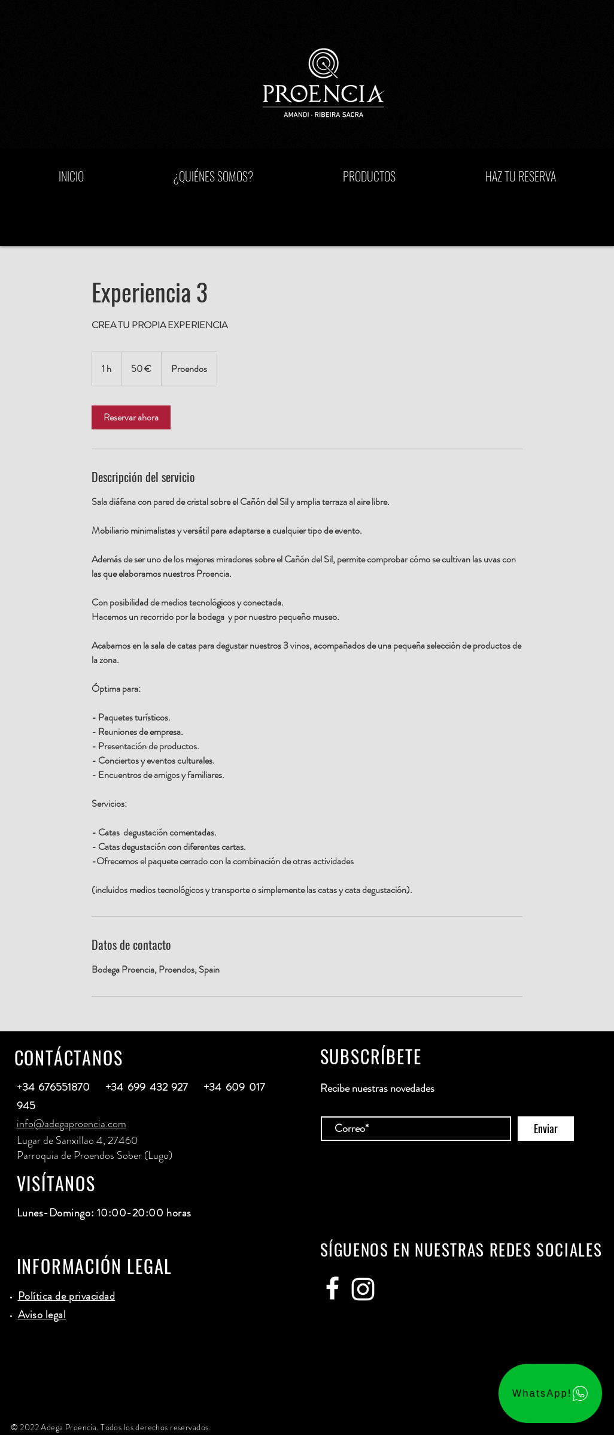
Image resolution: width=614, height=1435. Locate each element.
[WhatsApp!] (550, 1393)
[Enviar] (546, 1128)
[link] (131, 417)
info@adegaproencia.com (71, 1123)
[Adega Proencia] (332, 1288)
